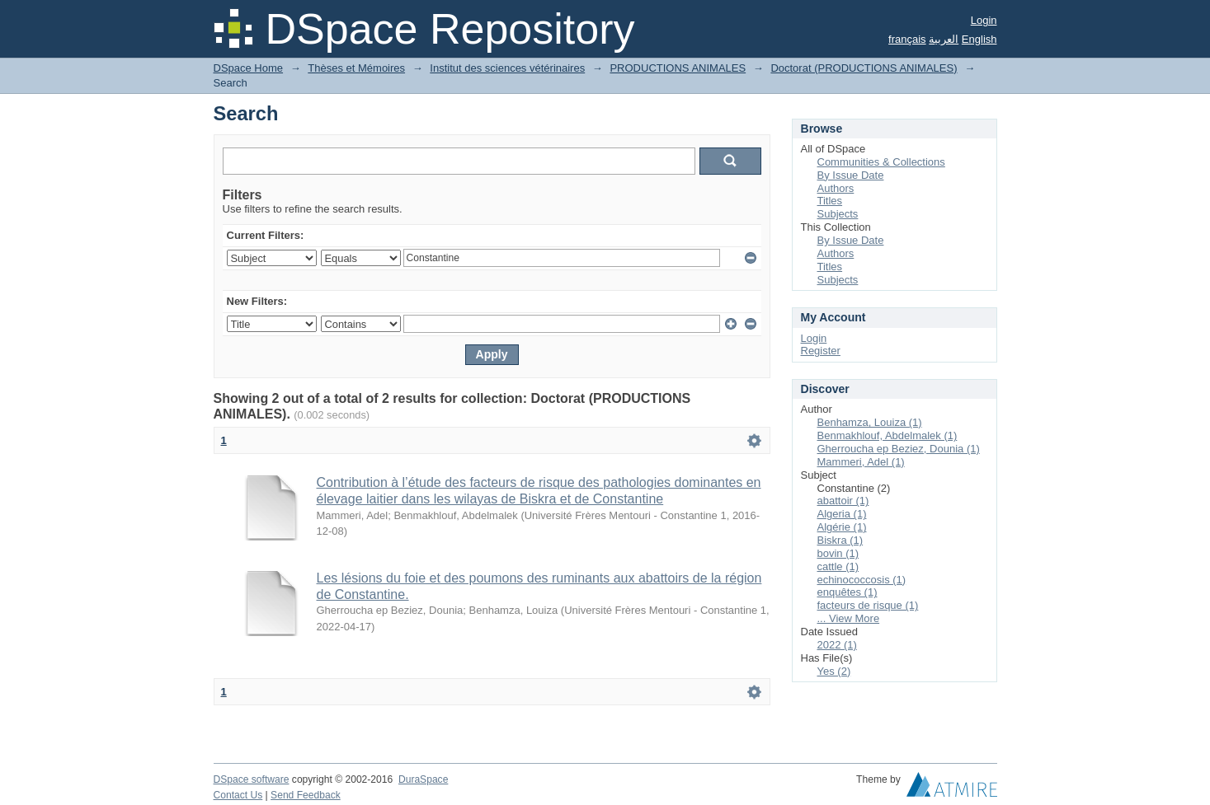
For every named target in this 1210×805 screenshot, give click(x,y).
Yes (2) (834, 671)
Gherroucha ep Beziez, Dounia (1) (898, 448)
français (907, 39)
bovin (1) (838, 553)
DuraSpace (423, 779)
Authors (836, 188)
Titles (830, 200)
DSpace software (252, 779)
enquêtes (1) (847, 592)
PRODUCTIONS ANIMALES (678, 68)
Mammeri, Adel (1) (861, 462)
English (979, 39)
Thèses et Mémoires (356, 68)
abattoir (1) (843, 500)
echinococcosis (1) (861, 579)
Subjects (838, 214)
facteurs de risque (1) (868, 605)
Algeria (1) (842, 514)
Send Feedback (306, 795)
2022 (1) (837, 645)
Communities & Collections (881, 162)
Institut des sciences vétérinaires (507, 68)
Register (820, 350)
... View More (848, 618)
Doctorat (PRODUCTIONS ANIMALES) (863, 68)
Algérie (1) (842, 527)
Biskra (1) (840, 540)
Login (984, 20)
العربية (943, 39)
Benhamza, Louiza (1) (869, 422)
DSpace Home (249, 68)
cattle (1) (838, 566)
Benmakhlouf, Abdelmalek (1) (887, 435)
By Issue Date (850, 175)
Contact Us (238, 795)
